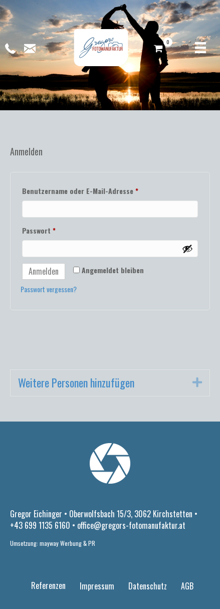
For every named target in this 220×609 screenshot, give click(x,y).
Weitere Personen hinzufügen (76, 382)
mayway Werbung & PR (67, 543)
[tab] (110, 383)
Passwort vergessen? (49, 289)
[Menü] (200, 48)
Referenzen (48, 585)
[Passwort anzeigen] (187, 248)
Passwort (58, 230)
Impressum (97, 586)
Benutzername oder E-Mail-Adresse (99, 190)
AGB (187, 586)
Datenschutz (147, 586)
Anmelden (44, 271)
